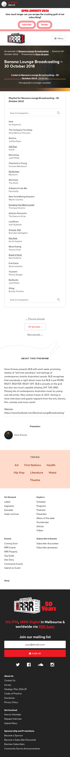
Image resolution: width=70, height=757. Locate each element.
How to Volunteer (12, 714)
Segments (9, 505)
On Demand (10, 497)
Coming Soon (11, 543)
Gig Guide (9, 555)
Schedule (40, 501)
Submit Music (10, 723)
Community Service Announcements (22, 748)
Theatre (35, 480)
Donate (44, 24)
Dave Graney (42, 54)
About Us (8, 676)
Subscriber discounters (47, 543)
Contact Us (9, 680)
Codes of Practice (13, 693)
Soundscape (42, 522)
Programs (41, 505)
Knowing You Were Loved (21, 205)
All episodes (35, 326)
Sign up (35, 653)
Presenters (41, 514)
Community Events (13, 563)
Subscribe (26, 24)
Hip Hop (19, 472)
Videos (39, 530)
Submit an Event (12, 567)
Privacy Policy (11, 702)
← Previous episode (35, 318)
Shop (7, 580)
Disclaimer (9, 697)
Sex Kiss (13, 238)
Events (7, 538)
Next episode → (35, 334)
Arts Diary (9, 559)
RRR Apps (46, 626)
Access (7, 684)
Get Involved (10, 710)
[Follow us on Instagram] (52, 665)
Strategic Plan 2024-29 (15, 689)
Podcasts (40, 509)
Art (17, 465)
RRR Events (10, 547)
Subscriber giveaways (47, 547)
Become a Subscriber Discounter (20, 739)
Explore (40, 497)
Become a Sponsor (13, 735)
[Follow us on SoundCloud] (40, 665)
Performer (14, 171)
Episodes (8, 509)
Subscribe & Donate (46, 538)
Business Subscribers (14, 744)
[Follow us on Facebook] (29, 665)
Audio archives (11, 514)
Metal (52, 472)
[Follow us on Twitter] (18, 665)
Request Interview (13, 718)
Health (51, 465)
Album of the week (45, 518)
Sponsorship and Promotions (19, 731)
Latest (7, 501)
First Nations (32, 465)
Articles (40, 526)
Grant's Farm (15, 255)
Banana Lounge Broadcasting (33, 51)
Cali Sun (13, 146)
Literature (36, 472)
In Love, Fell (15, 230)
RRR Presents (10, 551)
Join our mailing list (35, 637)
